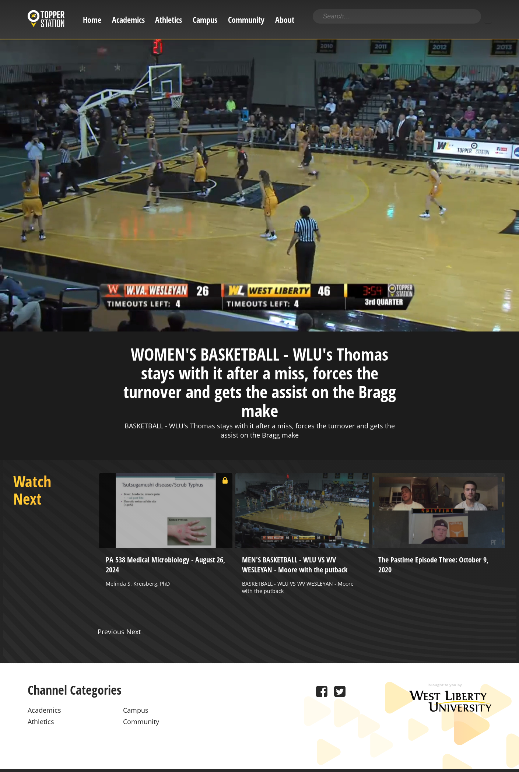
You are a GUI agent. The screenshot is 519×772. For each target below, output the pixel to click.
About (284, 19)
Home (92, 19)
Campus (205, 19)
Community (246, 19)
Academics (128, 19)
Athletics (168, 19)
